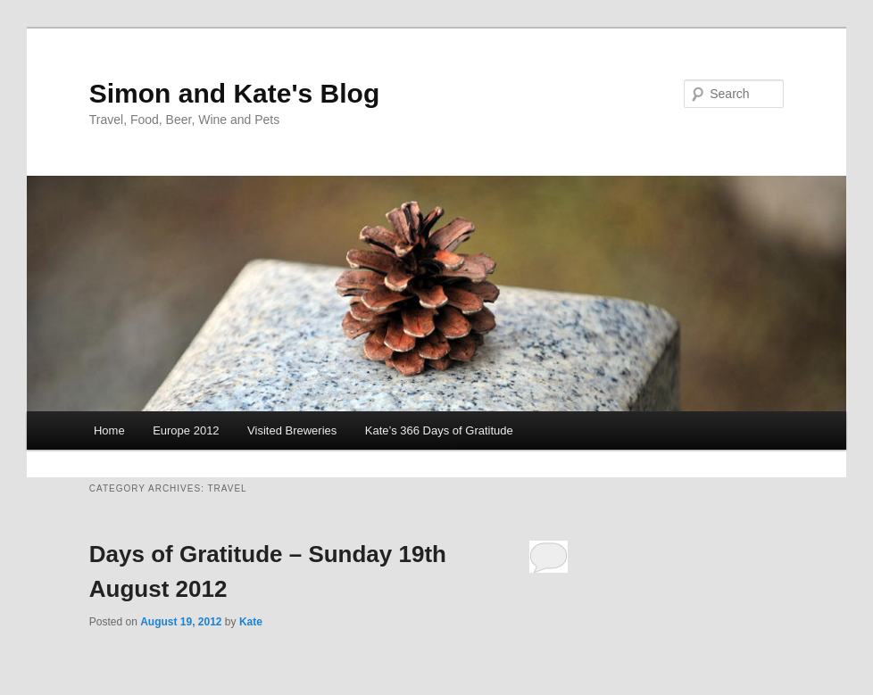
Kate (250, 622)
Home (109, 430)
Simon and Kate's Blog (234, 93)
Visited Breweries (292, 430)
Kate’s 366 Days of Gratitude (439, 430)
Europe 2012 (186, 430)
